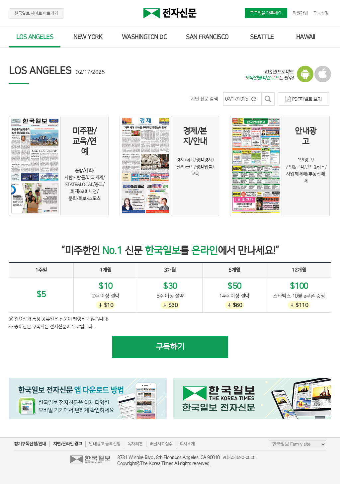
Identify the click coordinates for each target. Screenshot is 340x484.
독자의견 (135, 444)
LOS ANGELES (34, 37)
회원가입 (300, 13)
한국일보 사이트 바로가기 (36, 13)
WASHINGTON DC (144, 37)
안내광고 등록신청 (105, 444)
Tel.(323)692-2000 (238, 457)
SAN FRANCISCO (207, 37)
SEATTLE (262, 37)
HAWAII (305, 37)
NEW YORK (87, 37)
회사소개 (187, 444)
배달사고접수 (161, 444)
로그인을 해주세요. (266, 13)
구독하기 (170, 347)
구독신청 (320, 13)
